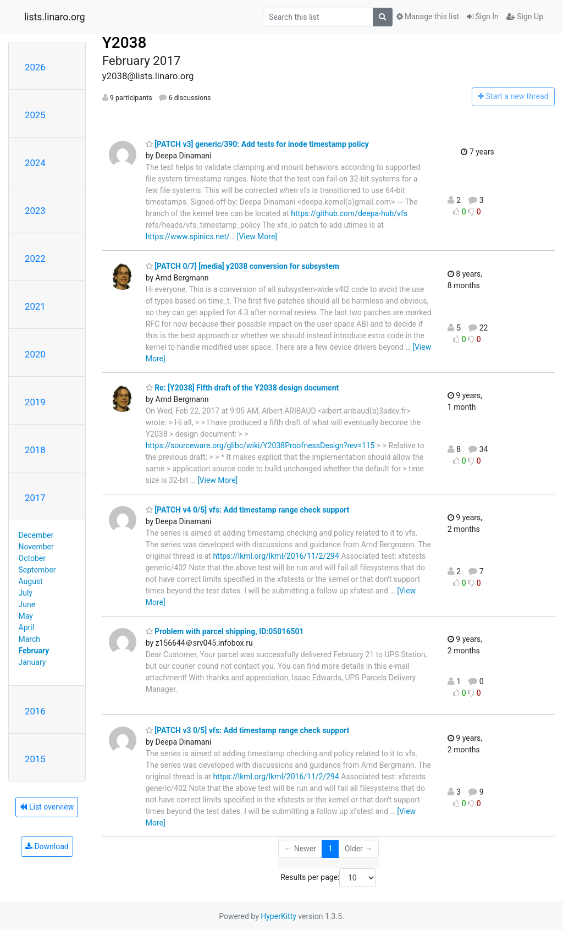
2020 (35, 354)
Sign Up (524, 16)
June (27, 604)
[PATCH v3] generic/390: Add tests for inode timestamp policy (257, 144)
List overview (47, 806)
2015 (35, 758)
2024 (35, 162)
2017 (35, 497)
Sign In (483, 16)
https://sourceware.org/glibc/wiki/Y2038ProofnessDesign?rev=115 (260, 445)
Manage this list (427, 16)
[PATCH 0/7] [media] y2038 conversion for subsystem (242, 266)
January (32, 662)
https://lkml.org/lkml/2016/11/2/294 (276, 556)
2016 (35, 711)
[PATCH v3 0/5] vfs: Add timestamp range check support (248, 730)
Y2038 (124, 43)
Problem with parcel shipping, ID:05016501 (225, 631)
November (36, 546)
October (32, 558)
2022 (35, 258)
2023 (35, 210)
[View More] (257, 236)
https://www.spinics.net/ (188, 236)
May (26, 616)
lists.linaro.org (54, 17)
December (36, 535)
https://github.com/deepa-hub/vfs (349, 213)
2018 (35, 449)
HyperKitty (278, 916)
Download (47, 846)
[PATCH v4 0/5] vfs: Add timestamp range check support (248, 509)
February (34, 650)
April (27, 627)
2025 (35, 114)
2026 (35, 67)
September (37, 569)
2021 (35, 306)
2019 (35, 402)
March (30, 639)
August (31, 581)
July (25, 592)
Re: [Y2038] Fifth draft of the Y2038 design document (242, 387)
